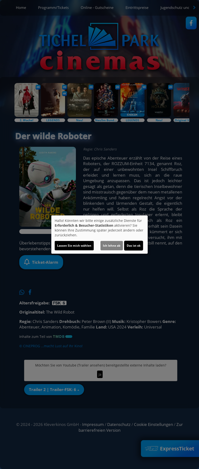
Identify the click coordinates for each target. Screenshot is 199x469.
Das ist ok (133, 246)
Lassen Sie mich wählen (74, 246)
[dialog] (99, 234)
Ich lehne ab (111, 246)
